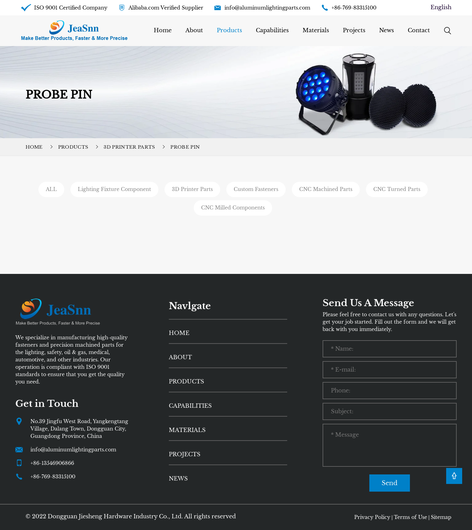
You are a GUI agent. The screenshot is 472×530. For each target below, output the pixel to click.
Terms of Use (410, 517)
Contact (419, 30)
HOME (179, 355)
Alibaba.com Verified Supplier (166, 8)
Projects (354, 30)
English (440, 7)
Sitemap (441, 517)
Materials (316, 30)
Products (229, 30)
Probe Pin (185, 147)
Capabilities (272, 30)
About (194, 30)
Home (163, 30)
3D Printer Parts (129, 147)
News (386, 30)
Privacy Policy (372, 517)
